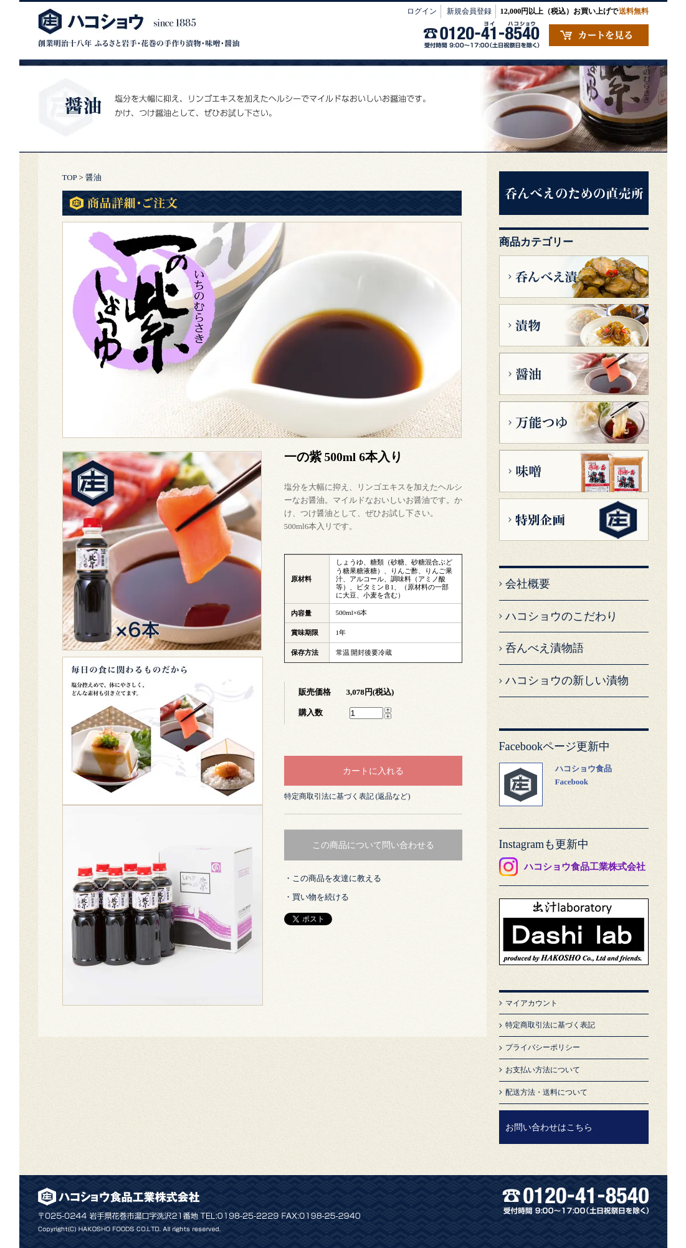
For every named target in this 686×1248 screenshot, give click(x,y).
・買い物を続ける (316, 897)
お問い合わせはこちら (549, 1127)
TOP (69, 177)
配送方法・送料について (546, 1092)
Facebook (571, 781)
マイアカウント (531, 1003)
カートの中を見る (599, 35)
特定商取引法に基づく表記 (550, 1025)
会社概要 (527, 584)
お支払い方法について (542, 1069)
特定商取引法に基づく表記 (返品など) (347, 796)
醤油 (93, 177)
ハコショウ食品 (583, 768)
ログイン (422, 11)
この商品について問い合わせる (373, 845)
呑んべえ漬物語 (544, 648)
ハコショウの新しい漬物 (567, 680)
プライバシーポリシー (542, 1047)
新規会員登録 (469, 11)
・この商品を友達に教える (332, 878)
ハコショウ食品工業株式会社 (585, 867)
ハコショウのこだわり (561, 616)
